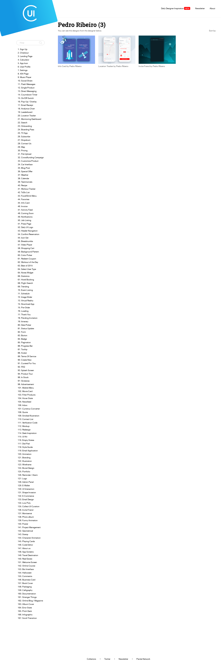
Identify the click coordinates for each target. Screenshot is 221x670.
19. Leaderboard (25, 112)
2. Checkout (23, 53)
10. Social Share (25, 80)
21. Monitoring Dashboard (29, 119)
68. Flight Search (25, 283)
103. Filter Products (26, 394)
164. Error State (25, 607)
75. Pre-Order (24, 307)
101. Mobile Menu (26, 388)
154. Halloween (25, 572)
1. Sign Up (22, 49)
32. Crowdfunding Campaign (31, 157)
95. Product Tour (25, 374)
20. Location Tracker (27, 115)
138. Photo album (26, 517)
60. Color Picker (25, 255)
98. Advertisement (26, 384)
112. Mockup (23, 426)
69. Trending (23, 286)
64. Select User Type (27, 269)
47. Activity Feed (25, 210)
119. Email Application (28, 450)
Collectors (91, 659)
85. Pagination (24, 342)
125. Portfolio (24, 471)
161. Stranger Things (27, 597)
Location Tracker (105, 66)
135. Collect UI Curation (28, 506)
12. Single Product (26, 87)
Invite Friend (144, 66)
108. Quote (23, 412)
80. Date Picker (24, 325)
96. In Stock (23, 377)
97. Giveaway (24, 381)
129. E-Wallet (24, 485)
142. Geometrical (25, 531)
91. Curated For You (27, 363)
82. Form (22, 332)
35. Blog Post (24, 168)
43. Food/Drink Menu (27, 196)
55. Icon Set (23, 237)
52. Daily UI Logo (25, 227)
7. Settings (22, 70)
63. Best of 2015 (25, 265)
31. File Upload (24, 154)
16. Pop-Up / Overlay (27, 101)
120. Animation (24, 454)
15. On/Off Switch (26, 98)
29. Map (21, 147)
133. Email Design (26, 499)
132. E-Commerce (26, 496)
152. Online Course (26, 565)
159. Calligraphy (25, 590)
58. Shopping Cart (26, 248)
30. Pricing (22, 150)
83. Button (22, 335)
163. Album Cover (26, 604)
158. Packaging (25, 586)
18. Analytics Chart (26, 108)
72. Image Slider (25, 297)
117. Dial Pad (24, 443)
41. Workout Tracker (26, 189)
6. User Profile (24, 66)
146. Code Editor (25, 545)
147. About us (24, 548)
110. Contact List (25, 419)
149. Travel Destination (28, 555)
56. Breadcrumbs (25, 241)
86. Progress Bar (25, 346)
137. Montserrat (25, 513)
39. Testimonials (25, 182)
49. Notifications (25, 217)
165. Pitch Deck (25, 611)
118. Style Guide (25, 447)
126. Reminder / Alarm (28, 475)
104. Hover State (25, 398)
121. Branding (24, 457)
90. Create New (24, 360)
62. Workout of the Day (28, 262)
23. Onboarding (25, 126)
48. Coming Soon (26, 213)
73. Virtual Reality (25, 300)
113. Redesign (24, 429)
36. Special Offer (25, 171)
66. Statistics (23, 276)
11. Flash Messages (26, 84)
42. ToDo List (24, 192)
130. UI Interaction (26, 489)
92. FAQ (21, 367)
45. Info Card (23, 203)
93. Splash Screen (26, 370)
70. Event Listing (25, 290)
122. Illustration (25, 461)
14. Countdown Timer (27, 94)
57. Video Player (25, 244)
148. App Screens (26, 552)
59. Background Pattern (28, 251)
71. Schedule (23, 293)
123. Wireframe (24, 464)
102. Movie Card (25, 391)
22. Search (22, 122)
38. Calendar (23, 178)
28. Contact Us (24, 143)
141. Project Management (29, 527)
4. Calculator (23, 59)
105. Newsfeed (24, 401)
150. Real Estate (25, 559)
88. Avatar (22, 353)
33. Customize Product (28, 161)
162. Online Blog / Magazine (30, 600)
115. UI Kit (22, 436)
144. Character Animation (29, 538)
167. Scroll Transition (27, 618)
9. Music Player (24, 77)
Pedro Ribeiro (75, 66)
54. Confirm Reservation (28, 234)
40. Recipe (22, 185)
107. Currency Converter (29, 408)
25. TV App (23, 133)
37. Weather (23, 175)
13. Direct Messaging (27, 91)
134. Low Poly (24, 503)
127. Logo (22, 478)
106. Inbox (22, 405)
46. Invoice (22, 206)
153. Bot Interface (26, 569)
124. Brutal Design (26, 468)
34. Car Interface (25, 164)
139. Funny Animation (28, 520)
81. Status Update (26, 328)
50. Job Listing (24, 220)
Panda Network (143, 659)
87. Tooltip (22, 349)
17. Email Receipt (25, 105)
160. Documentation (27, 593)
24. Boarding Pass (26, 129)
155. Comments (25, 576)
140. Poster (23, 524)
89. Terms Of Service (27, 356)
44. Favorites (23, 199)
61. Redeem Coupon (27, 258)
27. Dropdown (24, 140)
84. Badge (22, 339)
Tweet (20, 36)
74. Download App (26, 304)
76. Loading (23, 311)
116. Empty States (26, 440)
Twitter (107, 659)
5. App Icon (23, 63)
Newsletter (200, 8)
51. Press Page (24, 224)
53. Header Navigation (28, 230)
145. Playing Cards (26, 541)
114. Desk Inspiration (27, 433)
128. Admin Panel (26, 482)
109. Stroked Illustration (28, 415)
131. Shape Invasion (27, 492)
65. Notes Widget (25, 272)
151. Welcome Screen (27, 562)
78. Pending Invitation (27, 318)
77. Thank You (24, 314)
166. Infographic (25, 614)
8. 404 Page (23, 73)
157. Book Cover (25, 583)
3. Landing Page (25, 56)
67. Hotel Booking (26, 279)
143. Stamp (23, 534)
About (212, 8)
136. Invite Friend (25, 510)
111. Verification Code (27, 422)
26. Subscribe (24, 136)
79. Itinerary (23, 321)
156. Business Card (26, 579)
